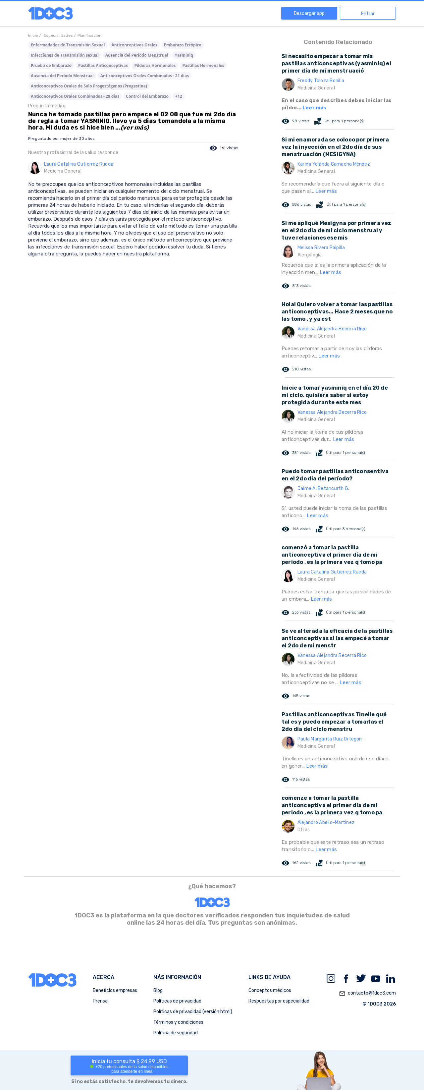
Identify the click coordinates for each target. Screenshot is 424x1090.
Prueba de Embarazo (51, 65)
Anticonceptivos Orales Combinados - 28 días (75, 96)
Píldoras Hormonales (155, 65)
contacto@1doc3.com (367, 993)
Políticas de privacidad (177, 1001)
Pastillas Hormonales (203, 65)
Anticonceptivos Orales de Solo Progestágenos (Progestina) (89, 86)
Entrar (368, 14)
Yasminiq (184, 55)
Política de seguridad (175, 1033)
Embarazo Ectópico (182, 45)
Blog (158, 990)
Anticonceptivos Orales (135, 45)
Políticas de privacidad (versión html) (192, 1011)
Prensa (100, 1001)
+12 (178, 96)
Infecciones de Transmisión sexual (65, 55)
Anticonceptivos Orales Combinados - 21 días (144, 76)
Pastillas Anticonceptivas (103, 65)
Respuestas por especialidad (278, 1001)
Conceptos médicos (269, 990)
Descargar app (309, 13)
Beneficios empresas (115, 990)
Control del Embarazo (147, 96)
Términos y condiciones (178, 1022)
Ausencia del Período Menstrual (136, 55)
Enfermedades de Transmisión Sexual (68, 45)
